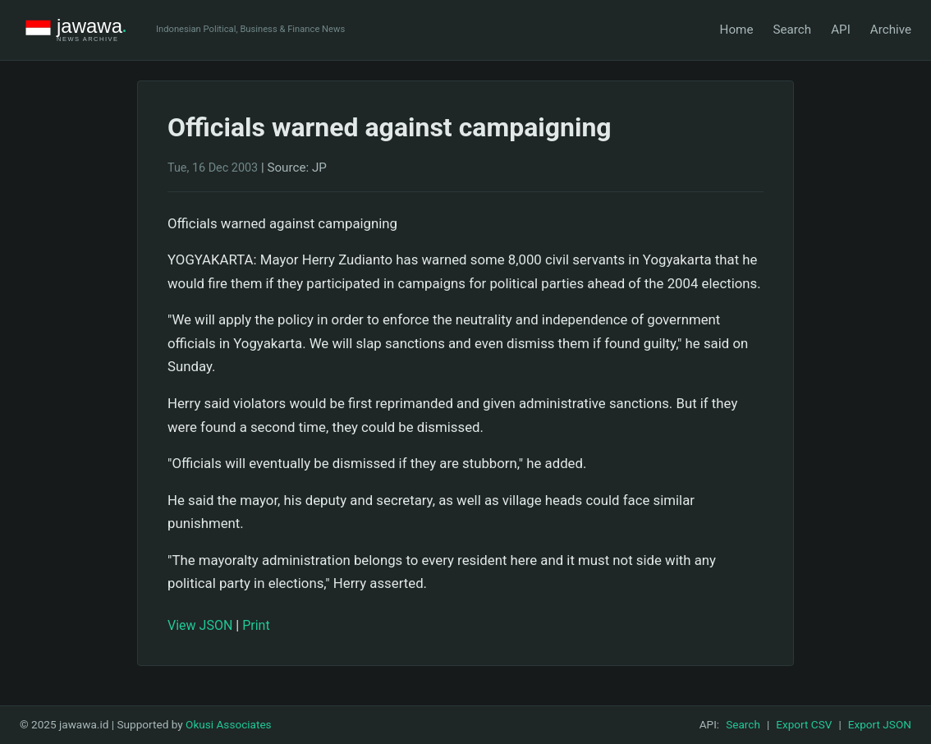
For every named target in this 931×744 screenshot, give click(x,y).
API (841, 29)
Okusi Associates (229, 724)
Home (737, 29)
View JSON (199, 625)
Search (792, 29)
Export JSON (879, 724)
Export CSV (804, 724)
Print (255, 625)
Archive (890, 29)
